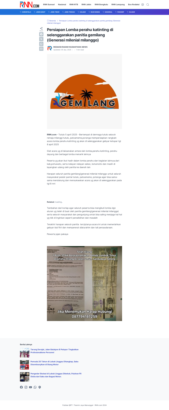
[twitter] (41, 39)
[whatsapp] (41, 44)
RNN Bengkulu (101, 4)
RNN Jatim (86, 4)
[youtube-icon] (30, 387)
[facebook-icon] (21, 387)
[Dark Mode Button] (142, 4)
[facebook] (41, 34)
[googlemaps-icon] (39, 387)
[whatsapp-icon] (35, 387)
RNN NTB (73, 4)
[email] (41, 49)
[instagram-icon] (26, 387)
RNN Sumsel (49, 4)
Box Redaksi (133, 4)
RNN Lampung (118, 4)
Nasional (62, 4)
